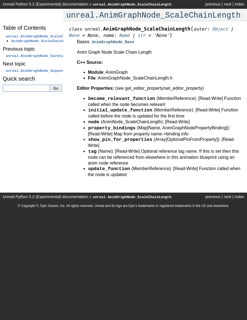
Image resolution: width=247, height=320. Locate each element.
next (227, 4)
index (239, 4)
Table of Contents (24, 28)
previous (212, 4)
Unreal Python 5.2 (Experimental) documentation (45, 4)
